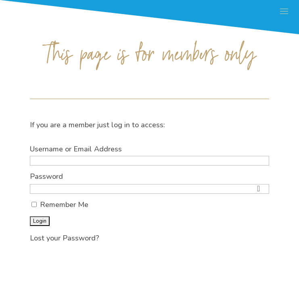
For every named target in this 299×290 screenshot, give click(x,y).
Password (46, 176)
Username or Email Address (76, 149)
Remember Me (59, 204)
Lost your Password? (64, 238)
